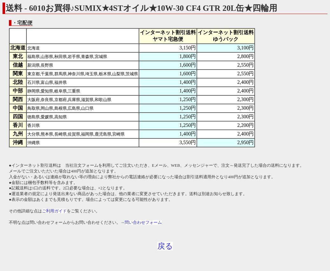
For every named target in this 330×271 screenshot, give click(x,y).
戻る (165, 246)
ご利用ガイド (54, 211)
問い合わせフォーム (143, 222)
